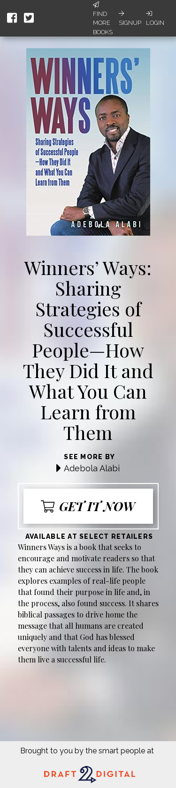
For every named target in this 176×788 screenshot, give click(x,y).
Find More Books (103, 18)
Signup (130, 18)
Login (155, 18)
